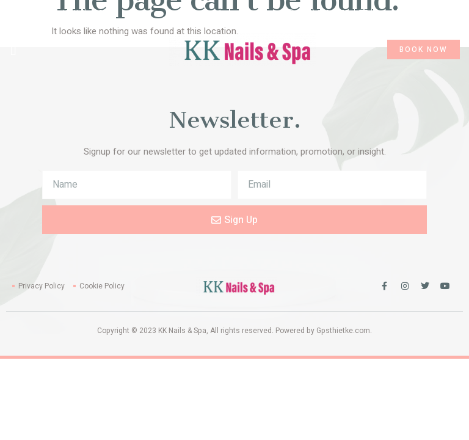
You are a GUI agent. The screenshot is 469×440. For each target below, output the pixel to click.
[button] (13, 49)
